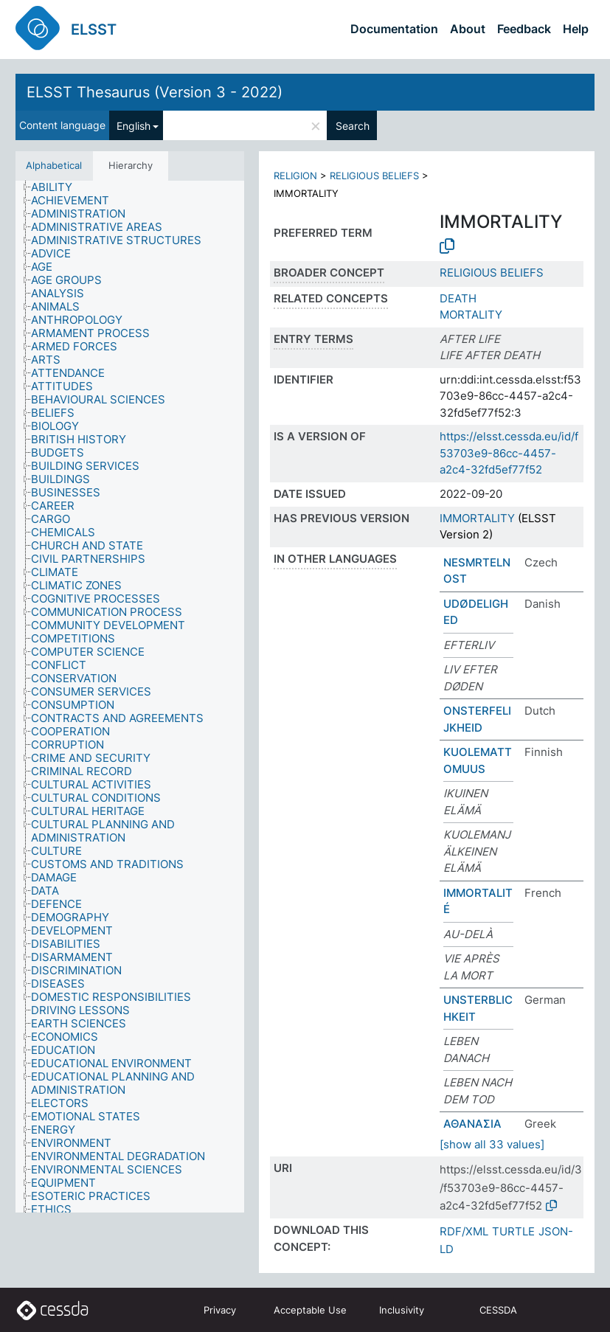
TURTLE (513, 1231)
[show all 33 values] (492, 1144)
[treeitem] (58, 187)
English (133, 125)
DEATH (458, 298)
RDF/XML (464, 1231)
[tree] (129, 697)
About (467, 28)
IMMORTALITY (477, 518)
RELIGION (295, 175)
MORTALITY (471, 315)
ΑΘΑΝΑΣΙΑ (472, 1124)
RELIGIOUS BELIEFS (374, 175)
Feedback (524, 28)
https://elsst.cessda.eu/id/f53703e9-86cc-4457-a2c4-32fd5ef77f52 (509, 452)
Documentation (394, 28)
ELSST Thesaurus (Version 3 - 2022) (155, 92)
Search (353, 125)
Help (576, 28)
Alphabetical (54, 165)
